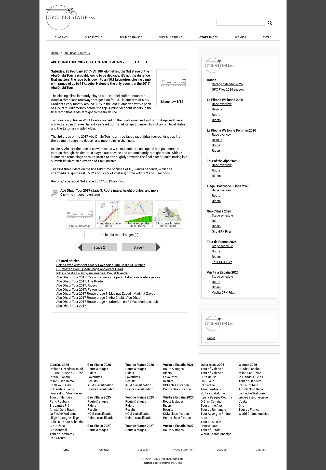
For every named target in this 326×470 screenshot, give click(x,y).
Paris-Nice (208, 385)
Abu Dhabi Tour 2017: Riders (76, 285)
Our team (144, 449)
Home (55, 53)
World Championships (216, 434)
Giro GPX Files (222, 231)
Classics (61, 37)
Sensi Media (175, 462)
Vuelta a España (170, 37)
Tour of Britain (211, 430)
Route (216, 114)
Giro (241, 405)
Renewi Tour (209, 426)
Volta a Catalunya (213, 393)
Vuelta (243, 401)
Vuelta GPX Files (223, 292)
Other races (208, 37)
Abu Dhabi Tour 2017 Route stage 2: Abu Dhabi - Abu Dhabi (98, 297)
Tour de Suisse (211, 422)
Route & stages (97, 369)
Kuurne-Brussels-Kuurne (66, 373)
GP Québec (57, 426)
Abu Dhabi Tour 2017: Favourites (79, 289)
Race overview (222, 104)
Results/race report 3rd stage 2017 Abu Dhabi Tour (87, 181)
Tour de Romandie (213, 409)
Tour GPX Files (222, 262)
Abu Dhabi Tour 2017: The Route (79, 281)
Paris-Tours (57, 438)
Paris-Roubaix (59, 401)
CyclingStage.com (74, 17)
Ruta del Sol (209, 377)
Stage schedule (222, 215)
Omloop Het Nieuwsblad (66, 369)
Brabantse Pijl (59, 405)
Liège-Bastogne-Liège (64, 418)
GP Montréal (58, 430)
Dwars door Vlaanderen (66, 393)
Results (217, 109)
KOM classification (100, 385)
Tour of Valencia (212, 369)
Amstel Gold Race (62, 409)
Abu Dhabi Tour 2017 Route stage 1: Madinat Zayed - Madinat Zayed (105, 293)
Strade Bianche (60, 377)
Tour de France (131, 37)
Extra (267, 37)
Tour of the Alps (212, 405)
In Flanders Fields (62, 389)
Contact (261, 449)
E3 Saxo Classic (61, 385)
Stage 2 (99, 247)
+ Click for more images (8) (119, 234)
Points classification (101, 389)
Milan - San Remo (62, 381)
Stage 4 (138, 247)
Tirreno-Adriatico (212, 389)
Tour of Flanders (61, 397)
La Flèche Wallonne (63, 413)
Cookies (221, 449)
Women (240, 37)
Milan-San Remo (250, 373)
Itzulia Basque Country (216, 397)
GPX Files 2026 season (228, 89)
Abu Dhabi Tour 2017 (71, 305)
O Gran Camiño (211, 401)
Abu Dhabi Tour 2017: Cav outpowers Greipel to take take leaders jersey (108, 277)
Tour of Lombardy (62, 434)
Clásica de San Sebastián (67, 422)
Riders (216, 120)
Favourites (94, 377)
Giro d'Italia (93, 37)
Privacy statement (182, 449)
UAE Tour (207, 381)
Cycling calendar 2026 (227, 84)
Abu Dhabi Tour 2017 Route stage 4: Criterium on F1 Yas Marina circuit (107, 301)
